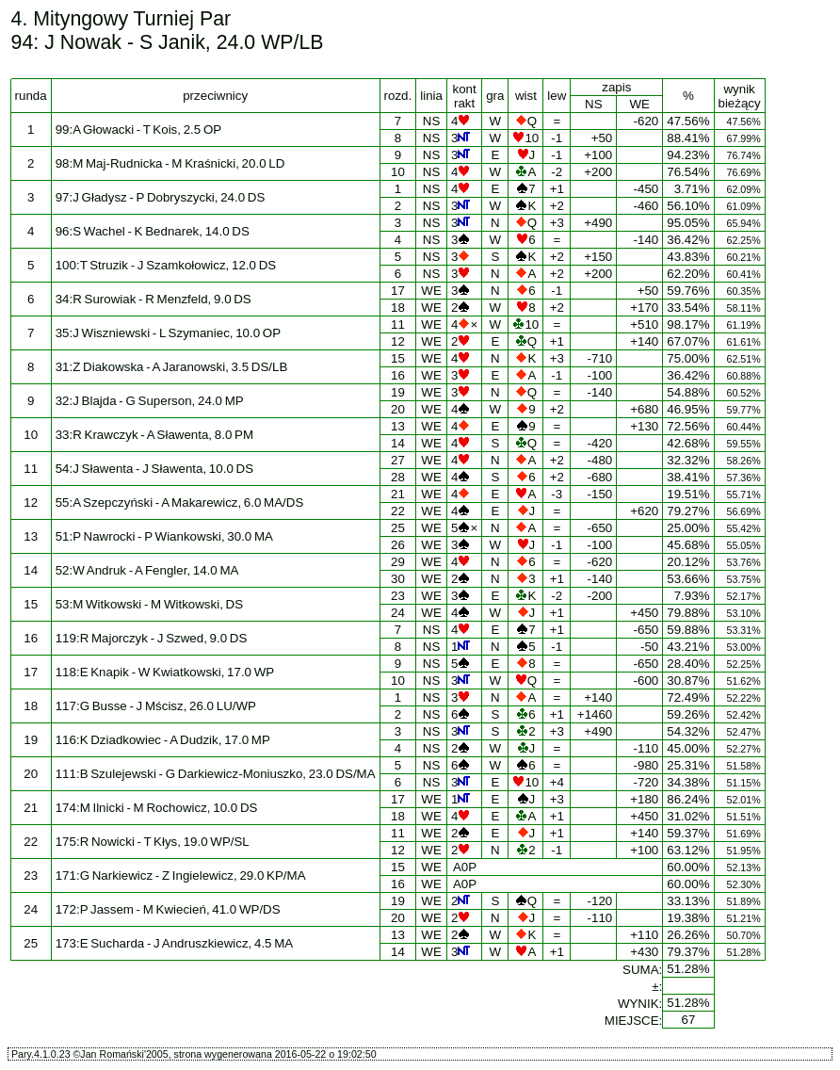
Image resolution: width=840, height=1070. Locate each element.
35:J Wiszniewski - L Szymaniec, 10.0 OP (168, 333)
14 (398, 443)
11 (398, 324)
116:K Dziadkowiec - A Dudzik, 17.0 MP (163, 740)
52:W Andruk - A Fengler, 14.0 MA (147, 570)
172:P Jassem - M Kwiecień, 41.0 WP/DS (168, 909)
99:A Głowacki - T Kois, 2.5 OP (138, 129)
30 (398, 579)
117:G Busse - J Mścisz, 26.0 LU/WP (156, 706)
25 (398, 528)
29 (398, 562)
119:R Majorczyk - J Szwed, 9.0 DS (152, 638)
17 (398, 291)
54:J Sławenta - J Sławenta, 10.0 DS (154, 469)
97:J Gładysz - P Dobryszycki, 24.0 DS (161, 197)
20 (398, 409)
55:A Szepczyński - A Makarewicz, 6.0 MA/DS (180, 502)
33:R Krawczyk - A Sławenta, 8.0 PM (154, 435)
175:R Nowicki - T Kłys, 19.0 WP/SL (153, 842)
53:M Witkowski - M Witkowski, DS (149, 604)
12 (398, 341)
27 (398, 460)
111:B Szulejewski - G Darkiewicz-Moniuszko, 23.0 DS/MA (216, 774)
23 (398, 596)
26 (398, 545)
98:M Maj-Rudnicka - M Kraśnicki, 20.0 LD (170, 163)
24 (398, 613)
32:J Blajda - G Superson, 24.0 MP (150, 401)
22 (398, 511)
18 (398, 307)
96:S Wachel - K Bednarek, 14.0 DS (153, 231)
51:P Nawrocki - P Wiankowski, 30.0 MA (164, 536)
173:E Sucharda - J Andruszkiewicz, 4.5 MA (175, 943)
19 (398, 392)
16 (398, 375)
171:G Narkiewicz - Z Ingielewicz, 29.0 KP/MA (181, 875)
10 (398, 172)
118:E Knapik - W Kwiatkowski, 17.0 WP (165, 672)
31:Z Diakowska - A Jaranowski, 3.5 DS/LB (172, 367)
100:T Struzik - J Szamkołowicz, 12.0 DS (166, 265)
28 (398, 477)
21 (398, 494)
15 (398, 358)
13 (398, 426)
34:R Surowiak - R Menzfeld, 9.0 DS (153, 299)
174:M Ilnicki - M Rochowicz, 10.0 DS (157, 808)
